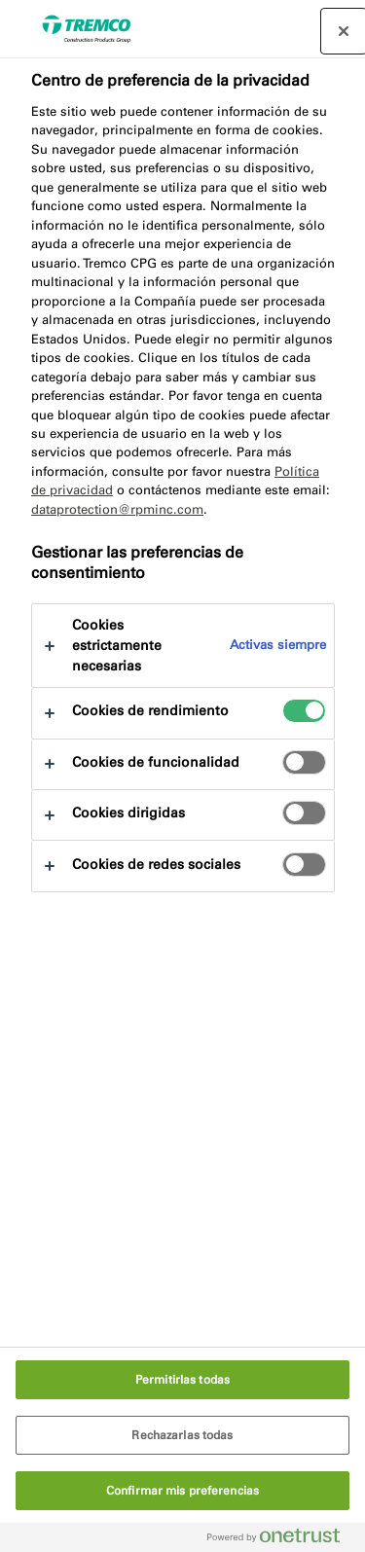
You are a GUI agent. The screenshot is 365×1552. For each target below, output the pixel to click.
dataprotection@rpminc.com (117, 509)
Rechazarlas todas (182, 1435)
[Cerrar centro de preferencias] (343, 31)
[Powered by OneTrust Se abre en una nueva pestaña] (281, 1540)
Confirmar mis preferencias (182, 1491)
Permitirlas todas (182, 1380)
